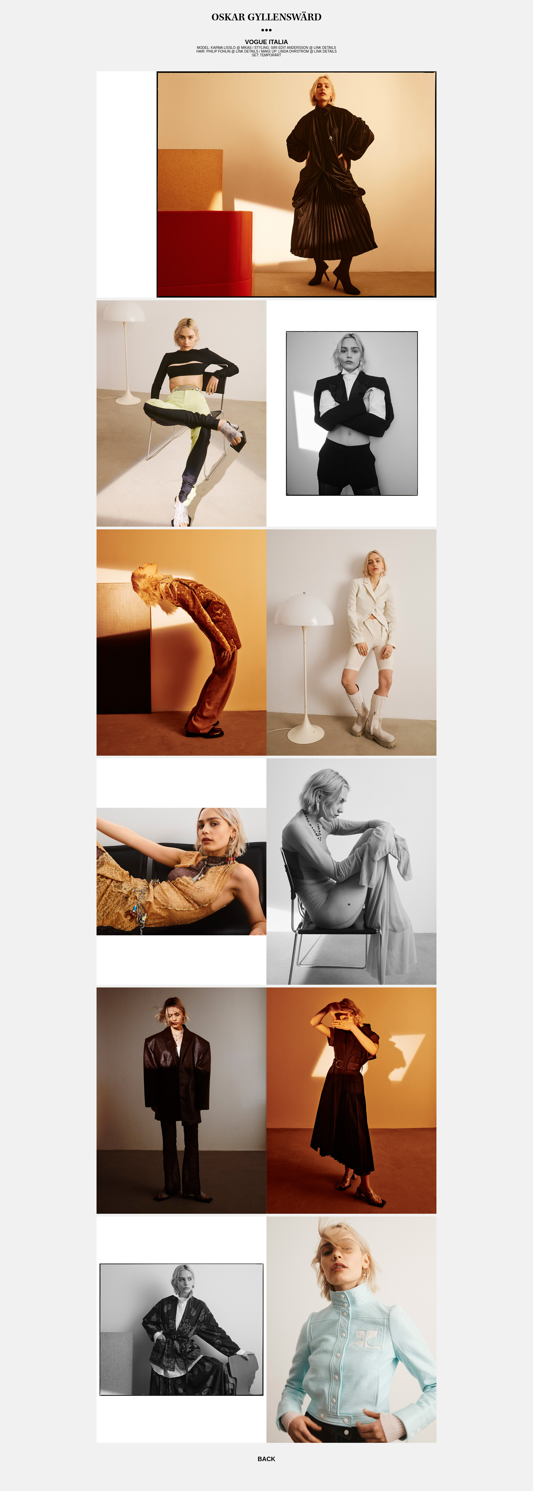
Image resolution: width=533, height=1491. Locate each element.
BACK (266, 1459)
